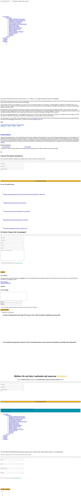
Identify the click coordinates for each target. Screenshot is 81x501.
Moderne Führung (13, 431)
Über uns (11, 436)
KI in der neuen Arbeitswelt (15, 424)
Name (2, 305)
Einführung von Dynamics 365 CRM (17, 421)
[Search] (7, 1)
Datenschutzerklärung (12, 171)
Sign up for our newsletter (8, 316)
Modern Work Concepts (14, 427)
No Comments (28, 146)
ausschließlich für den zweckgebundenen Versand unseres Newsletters (32, 171)
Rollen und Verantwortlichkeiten (16, 432)
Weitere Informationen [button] (6, 285)
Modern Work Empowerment (15, 429)
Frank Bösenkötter (6, 146)
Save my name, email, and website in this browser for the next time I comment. (19, 311)
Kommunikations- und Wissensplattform (18, 425)
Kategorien (8, 419)
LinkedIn (3, 142)
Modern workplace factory (15, 430)
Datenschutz (19, 413)
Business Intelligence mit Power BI (17, 420)
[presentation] (11, 176)
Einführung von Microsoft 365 (15, 422)
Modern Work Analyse (14, 426)
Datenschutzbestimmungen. (18, 265)
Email (2, 307)
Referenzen (11, 435)
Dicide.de (5, 443)
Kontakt (5, 441)
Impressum (13, 413)
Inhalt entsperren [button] (4, 284)
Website (2, 308)
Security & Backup (13, 434)
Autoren (8, 438)
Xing (75, 141)
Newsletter (31, 413)
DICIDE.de (25, 413)
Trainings (5, 440)
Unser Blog (5, 417)
